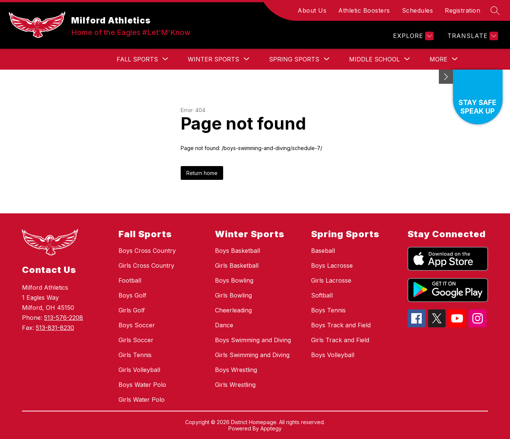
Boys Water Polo (142, 384)
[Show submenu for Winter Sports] (213, 59)
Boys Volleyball (332, 355)
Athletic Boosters (364, 10)
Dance (224, 325)
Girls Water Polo (141, 399)
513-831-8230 (55, 327)
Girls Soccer (135, 340)
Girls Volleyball (139, 369)
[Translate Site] (472, 36)
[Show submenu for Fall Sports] (137, 59)
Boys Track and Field (341, 325)
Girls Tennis (135, 355)
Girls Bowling (233, 295)
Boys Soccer (136, 325)
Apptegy (271, 428)
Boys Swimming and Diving (253, 340)
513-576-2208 (63, 317)
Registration (462, 10)
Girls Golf (131, 310)
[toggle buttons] (446, 77)
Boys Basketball (237, 250)
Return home (202, 173)
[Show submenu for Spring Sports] (294, 59)
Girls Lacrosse (331, 280)
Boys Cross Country (147, 250)
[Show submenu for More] (438, 59)
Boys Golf (132, 295)
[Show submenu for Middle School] (374, 59)
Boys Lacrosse (332, 265)
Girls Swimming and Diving (252, 355)
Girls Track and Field (340, 340)
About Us (312, 10)
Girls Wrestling (235, 384)
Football (129, 280)
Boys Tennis (328, 310)
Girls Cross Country (146, 265)
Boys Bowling (234, 280)
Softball (322, 295)
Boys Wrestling (236, 369)
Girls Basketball (237, 265)
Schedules (417, 10)
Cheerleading (233, 310)
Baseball (323, 250)
